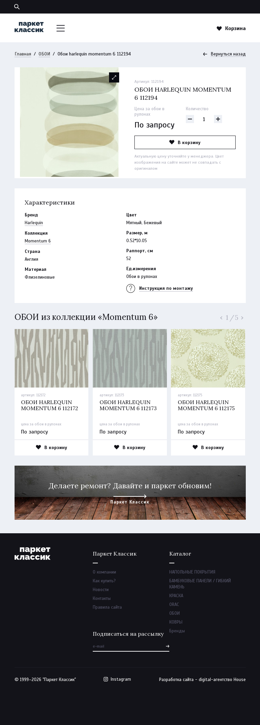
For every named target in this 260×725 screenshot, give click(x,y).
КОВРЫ (175, 622)
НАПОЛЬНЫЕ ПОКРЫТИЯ (192, 572)
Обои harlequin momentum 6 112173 (128, 405)
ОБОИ (44, 54)
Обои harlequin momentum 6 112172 (49, 405)
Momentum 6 (38, 241)
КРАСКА (176, 596)
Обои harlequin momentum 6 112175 (206, 405)
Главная (23, 54)
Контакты (102, 598)
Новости (101, 589)
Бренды (177, 631)
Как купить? (104, 581)
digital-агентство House (222, 679)
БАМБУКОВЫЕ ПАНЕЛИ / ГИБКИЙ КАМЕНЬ (200, 584)
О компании (104, 572)
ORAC (174, 604)
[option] (69, 122)
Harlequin (34, 223)
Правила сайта (107, 607)
